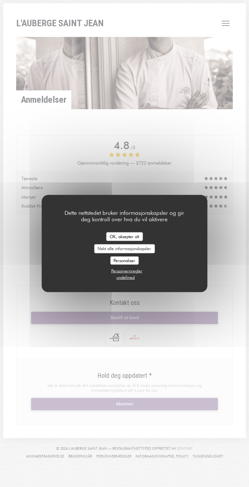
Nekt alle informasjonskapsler (124, 248)
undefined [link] (125, 277)
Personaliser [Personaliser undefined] (124, 260)
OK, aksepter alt (124, 236)
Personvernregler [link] (126, 270)
